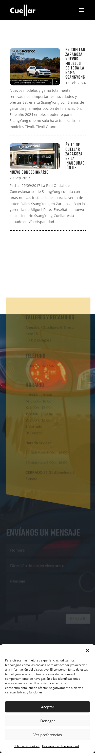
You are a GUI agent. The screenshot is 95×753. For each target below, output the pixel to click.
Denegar (47, 720)
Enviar (78, 617)
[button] (87, 650)
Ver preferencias (47, 734)
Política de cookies (27, 746)
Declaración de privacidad (60, 746)
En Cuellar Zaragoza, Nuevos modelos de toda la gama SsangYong (75, 63)
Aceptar (47, 706)
